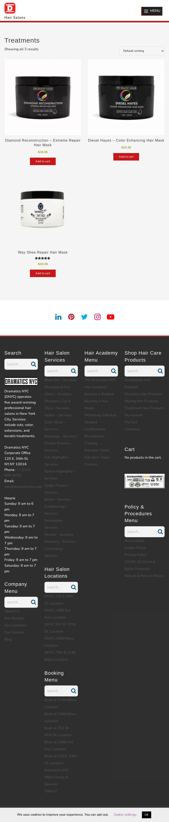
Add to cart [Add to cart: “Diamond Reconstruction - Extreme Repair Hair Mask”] (42, 161)
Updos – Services (58, 415)
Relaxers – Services (60, 541)
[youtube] (110, 317)
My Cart (131, 422)
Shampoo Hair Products (143, 394)
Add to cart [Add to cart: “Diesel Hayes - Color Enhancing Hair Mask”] (126, 157)
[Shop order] (142, 51)
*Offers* (50, 791)
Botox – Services (57, 499)
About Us (12, 611)
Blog (8, 639)
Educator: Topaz (97, 457)
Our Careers (14, 632)
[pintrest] (71, 317)
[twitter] (84, 317)
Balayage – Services (60, 436)
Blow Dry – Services (60, 380)
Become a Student (99, 394)
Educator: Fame (96, 450)
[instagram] (97, 317)
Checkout (132, 429)
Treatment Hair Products (144, 408)
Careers (90, 464)
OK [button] (147, 815)
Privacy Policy (135, 554)
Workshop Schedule (100, 415)
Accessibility (135, 540)
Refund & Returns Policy (144, 575)
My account (134, 415)
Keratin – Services (58, 534)
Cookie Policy (135, 547)
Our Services (14, 618)
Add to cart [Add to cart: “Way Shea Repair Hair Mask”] (42, 273)
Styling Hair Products (141, 401)
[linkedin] (58, 317)
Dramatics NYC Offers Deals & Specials (56, 777)
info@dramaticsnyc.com (23, 486)
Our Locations (15, 625)
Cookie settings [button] (125, 814)
